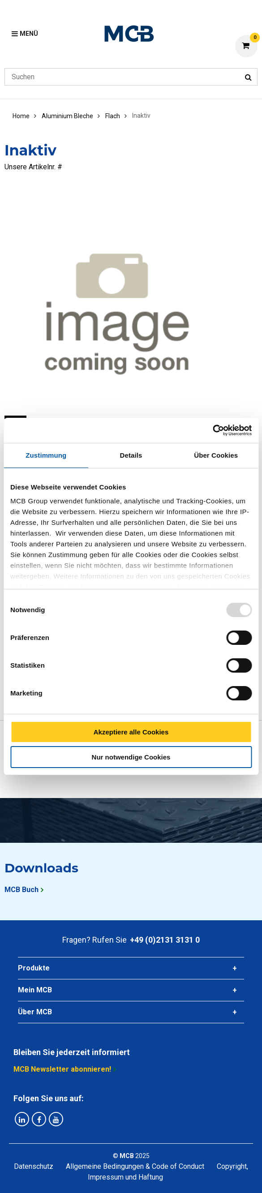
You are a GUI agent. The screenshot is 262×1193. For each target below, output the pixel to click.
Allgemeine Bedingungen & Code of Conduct (135, 1166)
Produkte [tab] (34, 968)
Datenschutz (33, 1166)
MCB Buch (21, 889)
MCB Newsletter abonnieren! (62, 1069)
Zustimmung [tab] (46, 455)
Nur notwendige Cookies (131, 757)
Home (21, 116)
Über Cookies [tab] (216, 455)
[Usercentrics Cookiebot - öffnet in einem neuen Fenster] (212, 430)
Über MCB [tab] (35, 1012)
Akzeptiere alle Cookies (131, 732)
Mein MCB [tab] (35, 990)
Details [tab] (131, 455)
